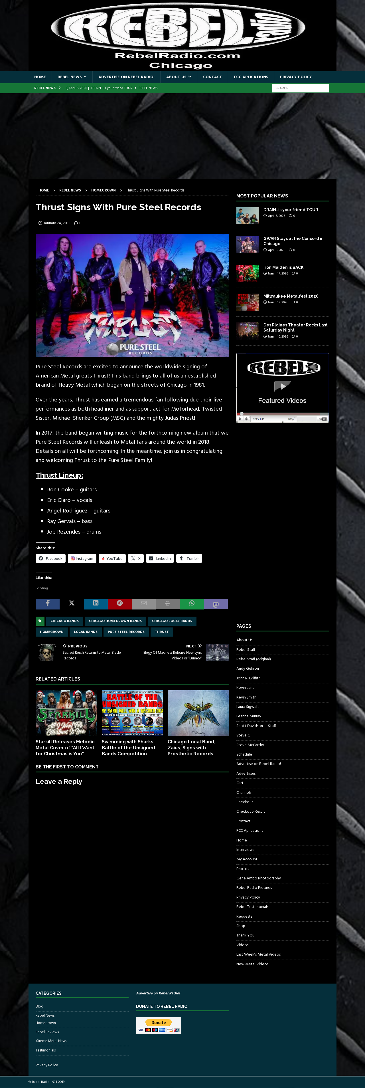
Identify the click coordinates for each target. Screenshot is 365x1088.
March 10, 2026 (278, 336)
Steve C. (243, 735)
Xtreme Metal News (51, 1041)
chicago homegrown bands (115, 621)
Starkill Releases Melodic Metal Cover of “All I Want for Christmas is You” (65, 747)
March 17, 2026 (278, 273)
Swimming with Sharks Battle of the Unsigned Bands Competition (128, 747)
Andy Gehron (247, 668)
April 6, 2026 (276, 216)
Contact (212, 77)
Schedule (244, 754)
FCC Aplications (251, 77)
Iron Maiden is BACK (283, 267)
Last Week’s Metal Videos (258, 954)
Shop (240, 926)
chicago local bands (172, 621)
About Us (176, 77)
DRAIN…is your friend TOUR (290, 209)
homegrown (52, 632)
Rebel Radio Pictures (254, 888)
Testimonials (46, 1050)
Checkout (244, 802)
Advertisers (246, 773)
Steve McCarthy (250, 745)
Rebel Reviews (47, 1032)
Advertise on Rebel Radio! (126, 77)
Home (40, 77)
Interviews (245, 850)
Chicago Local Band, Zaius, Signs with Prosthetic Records (191, 747)
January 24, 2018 (57, 223)
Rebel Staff (245, 650)
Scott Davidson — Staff (256, 726)
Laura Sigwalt (247, 707)
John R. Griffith (248, 678)
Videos (242, 945)
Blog (39, 1007)
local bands (86, 632)
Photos (242, 869)
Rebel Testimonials (252, 907)
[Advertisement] (182, 136)
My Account (246, 859)
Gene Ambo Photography (258, 878)
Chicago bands (64, 621)
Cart (240, 783)
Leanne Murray (248, 716)
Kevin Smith (246, 697)
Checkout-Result (250, 811)
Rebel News (70, 77)
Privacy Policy (296, 77)
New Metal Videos (252, 964)
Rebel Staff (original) (253, 659)
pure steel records (126, 632)
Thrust (162, 632)
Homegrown (46, 1023)
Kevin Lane (245, 688)
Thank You (245, 935)
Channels (243, 793)
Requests (244, 916)
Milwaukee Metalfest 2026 (291, 296)
